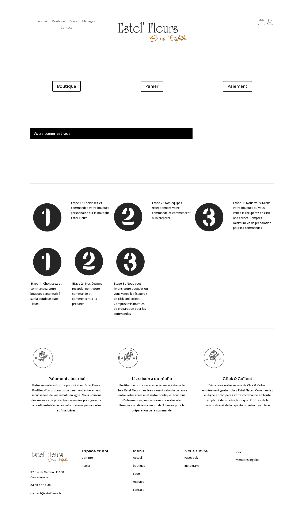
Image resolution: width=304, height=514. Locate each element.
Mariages (88, 21)
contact (138, 490)
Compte (87, 458)
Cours (73, 21)
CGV (239, 452)
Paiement (237, 86)
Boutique (58, 21)
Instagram (191, 466)
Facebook (191, 458)
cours (137, 474)
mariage (138, 482)
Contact (66, 28)
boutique (139, 466)
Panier (152, 86)
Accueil (43, 21)
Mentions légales (247, 460)
